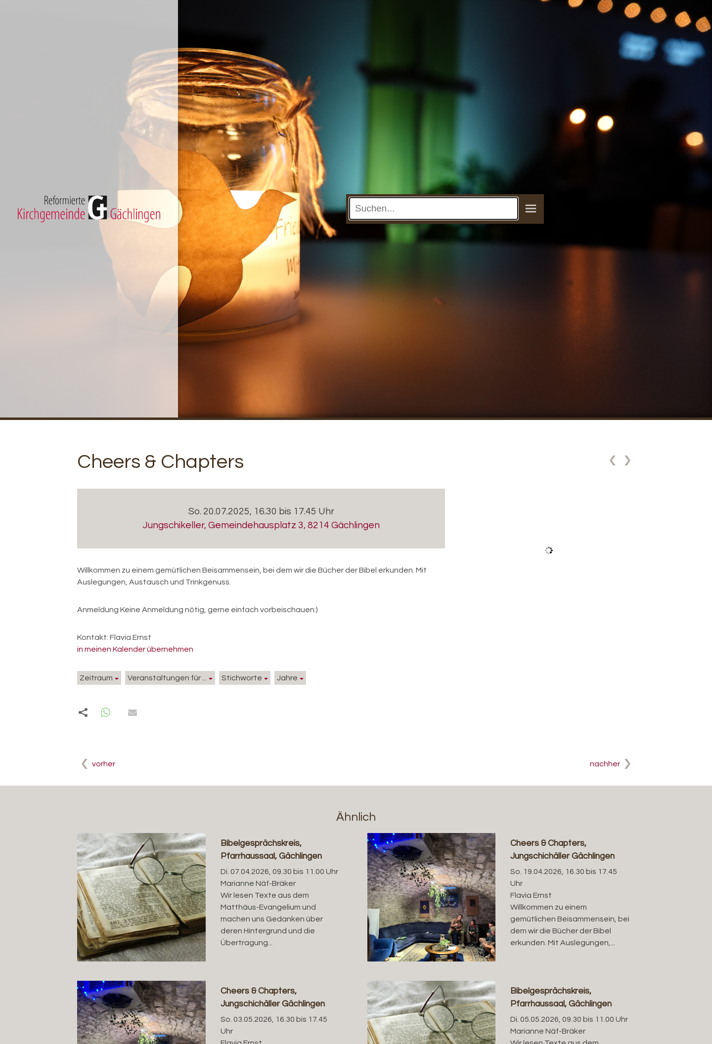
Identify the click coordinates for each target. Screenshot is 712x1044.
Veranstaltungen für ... (167, 678)
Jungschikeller (261, 525)
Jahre (287, 678)
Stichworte (242, 678)
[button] (105, 712)
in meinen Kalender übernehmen (135, 649)
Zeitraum (96, 678)
